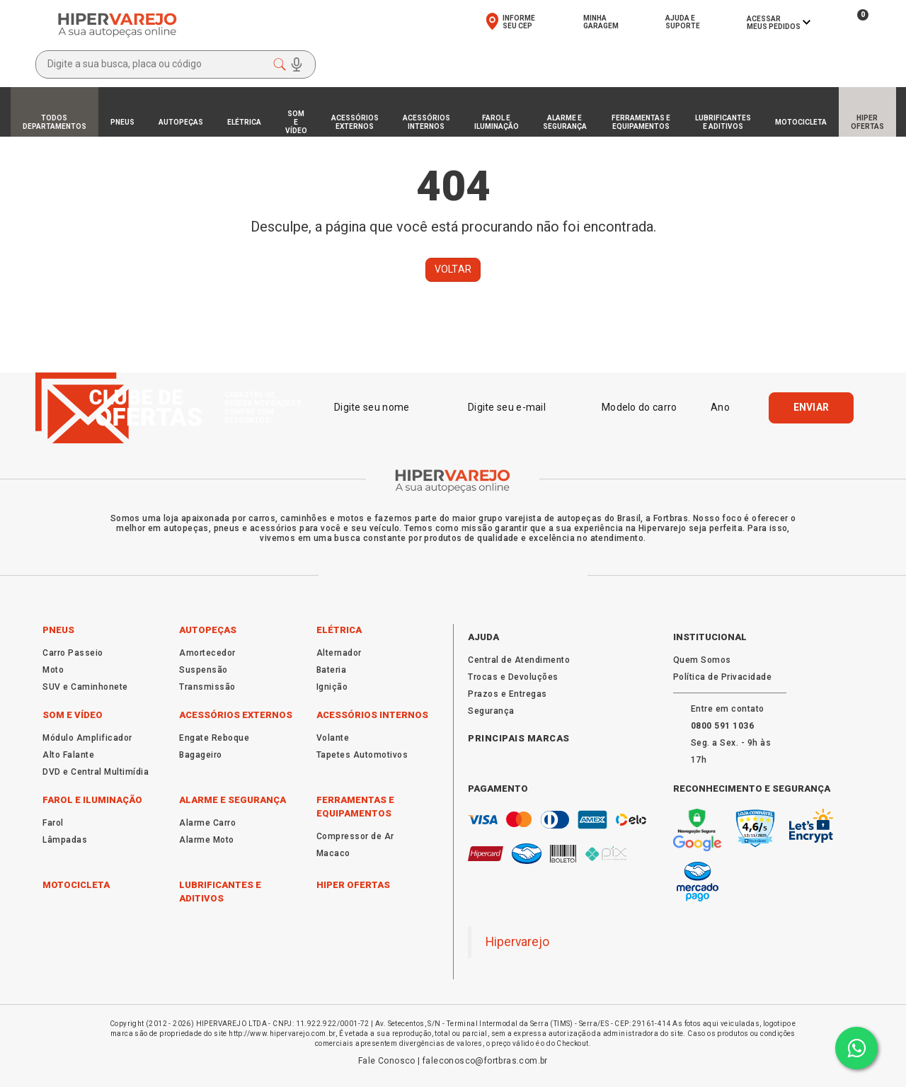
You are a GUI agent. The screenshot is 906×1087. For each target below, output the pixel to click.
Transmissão (207, 687)
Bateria (331, 670)
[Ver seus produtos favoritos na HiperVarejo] (823, 22)
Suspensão (203, 670)
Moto (53, 670)
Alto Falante (68, 755)
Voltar (453, 269)
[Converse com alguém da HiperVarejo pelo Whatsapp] (856, 1048)
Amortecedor (207, 653)
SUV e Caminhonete (85, 687)
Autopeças (207, 630)
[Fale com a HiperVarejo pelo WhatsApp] (723, 725)
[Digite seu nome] (385, 407)
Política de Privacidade (722, 677)
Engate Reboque (214, 738)
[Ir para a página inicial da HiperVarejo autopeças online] (117, 25)
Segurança (491, 711)
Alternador (339, 653)
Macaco (333, 853)
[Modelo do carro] (639, 407)
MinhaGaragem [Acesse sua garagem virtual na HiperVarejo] (601, 22)
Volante (333, 738)
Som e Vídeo (72, 715)
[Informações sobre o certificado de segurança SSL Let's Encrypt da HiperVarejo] (811, 826)
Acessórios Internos (372, 715)
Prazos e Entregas (507, 694)
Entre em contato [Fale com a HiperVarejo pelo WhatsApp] (727, 709)
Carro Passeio (72, 653)
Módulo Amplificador (87, 738)
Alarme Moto (206, 840)
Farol (53, 823)
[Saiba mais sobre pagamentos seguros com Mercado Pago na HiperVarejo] (698, 881)
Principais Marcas (519, 738)
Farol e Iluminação (92, 800)
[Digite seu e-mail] (518, 407)
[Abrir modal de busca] (175, 64)
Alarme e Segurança (232, 800)
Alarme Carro (207, 823)
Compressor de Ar (355, 836)
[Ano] (729, 407)
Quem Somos (702, 660)
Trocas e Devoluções (513, 677)
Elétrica (339, 630)
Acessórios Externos (235, 715)
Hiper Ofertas (353, 885)
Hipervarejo (517, 942)
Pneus (58, 630)
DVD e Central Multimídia (95, 772)
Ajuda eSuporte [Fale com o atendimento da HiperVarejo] (682, 22)
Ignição (332, 687)
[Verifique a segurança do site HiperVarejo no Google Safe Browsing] (697, 830)
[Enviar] (811, 407)
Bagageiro (200, 755)
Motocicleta (76, 885)
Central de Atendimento (519, 660)
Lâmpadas (64, 840)
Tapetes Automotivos (362, 755)
